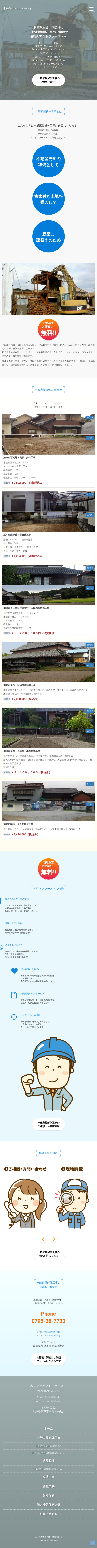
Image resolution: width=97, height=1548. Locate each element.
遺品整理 (49, 1461)
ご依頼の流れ (48, 1446)
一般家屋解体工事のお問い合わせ (48, 80)
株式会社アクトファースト (48, 1386)
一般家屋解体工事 (48, 1438)
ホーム (48, 1428)
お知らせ (48, 1495)
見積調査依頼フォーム (48, 1453)
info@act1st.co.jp (51, 1397)
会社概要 (49, 1486)
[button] (91, 9)
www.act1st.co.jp (53, 1401)
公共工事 (49, 1477)
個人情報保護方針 (48, 1504)
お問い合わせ (48, 1514)
